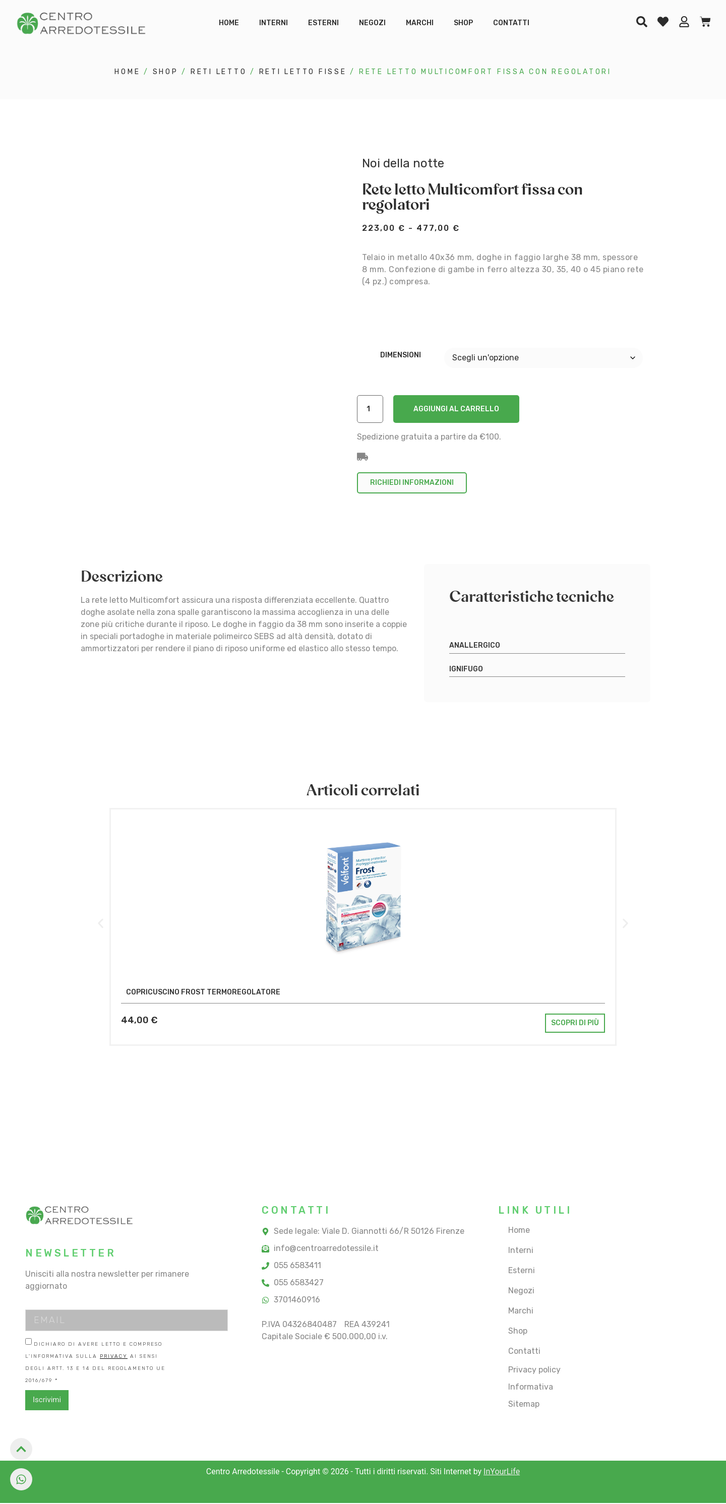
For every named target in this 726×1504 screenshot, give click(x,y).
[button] (100, 924)
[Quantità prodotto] (371, 409)
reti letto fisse (303, 72)
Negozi (372, 23)
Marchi (420, 23)
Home (229, 23)
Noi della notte (403, 163)
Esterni (323, 23)
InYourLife (501, 1472)
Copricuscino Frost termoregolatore (203, 993)
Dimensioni (400, 355)
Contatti (511, 23)
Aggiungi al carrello (459, 409)
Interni (273, 23)
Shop (463, 23)
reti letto (219, 72)
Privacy (114, 1357)
